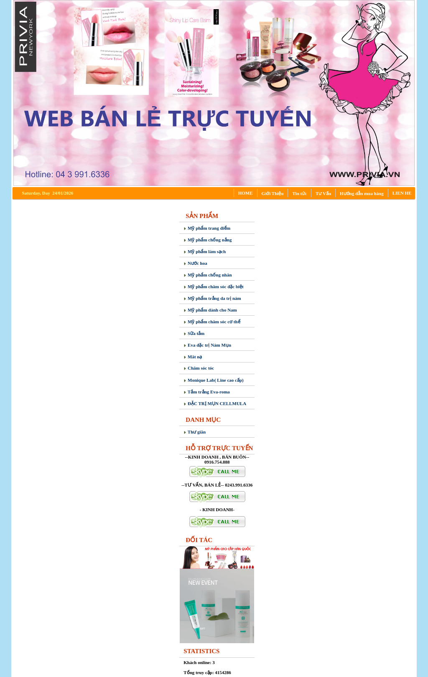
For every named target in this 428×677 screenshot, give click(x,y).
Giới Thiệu (273, 193)
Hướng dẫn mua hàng (362, 193)
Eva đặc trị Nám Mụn (207, 344)
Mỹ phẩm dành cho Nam (210, 309)
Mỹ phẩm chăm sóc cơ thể (211, 321)
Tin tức (299, 193)
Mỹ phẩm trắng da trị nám (212, 298)
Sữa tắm (193, 333)
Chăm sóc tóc (198, 367)
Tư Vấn (323, 193)
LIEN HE (402, 192)
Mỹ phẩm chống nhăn (207, 274)
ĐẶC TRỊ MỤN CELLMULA (214, 403)
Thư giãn (194, 431)
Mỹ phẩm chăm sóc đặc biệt (213, 286)
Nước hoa (195, 263)
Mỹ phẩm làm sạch (204, 251)
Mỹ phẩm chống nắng (207, 239)
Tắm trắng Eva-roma (206, 391)
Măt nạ (192, 356)
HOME (245, 192)
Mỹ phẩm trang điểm (206, 228)
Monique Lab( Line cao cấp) (213, 380)
